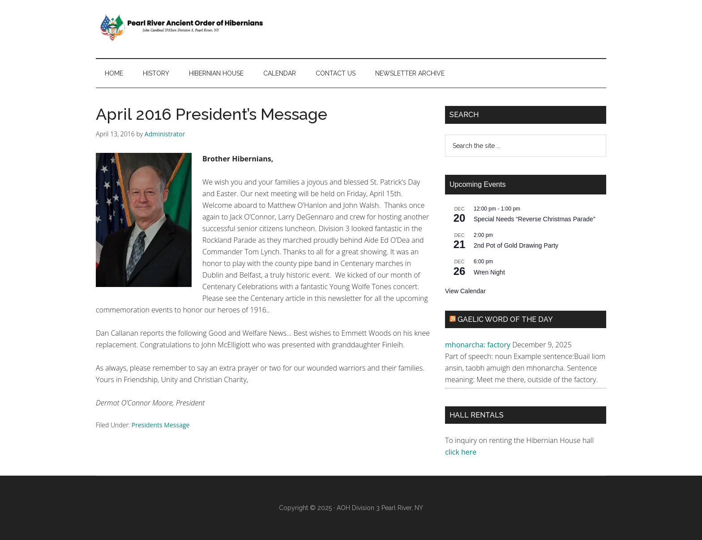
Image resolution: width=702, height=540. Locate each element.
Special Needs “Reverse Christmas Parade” (534, 219)
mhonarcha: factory (477, 345)
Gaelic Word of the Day (505, 319)
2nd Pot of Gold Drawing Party (516, 245)
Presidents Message (161, 425)
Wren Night (489, 272)
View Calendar (465, 291)
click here (461, 452)
